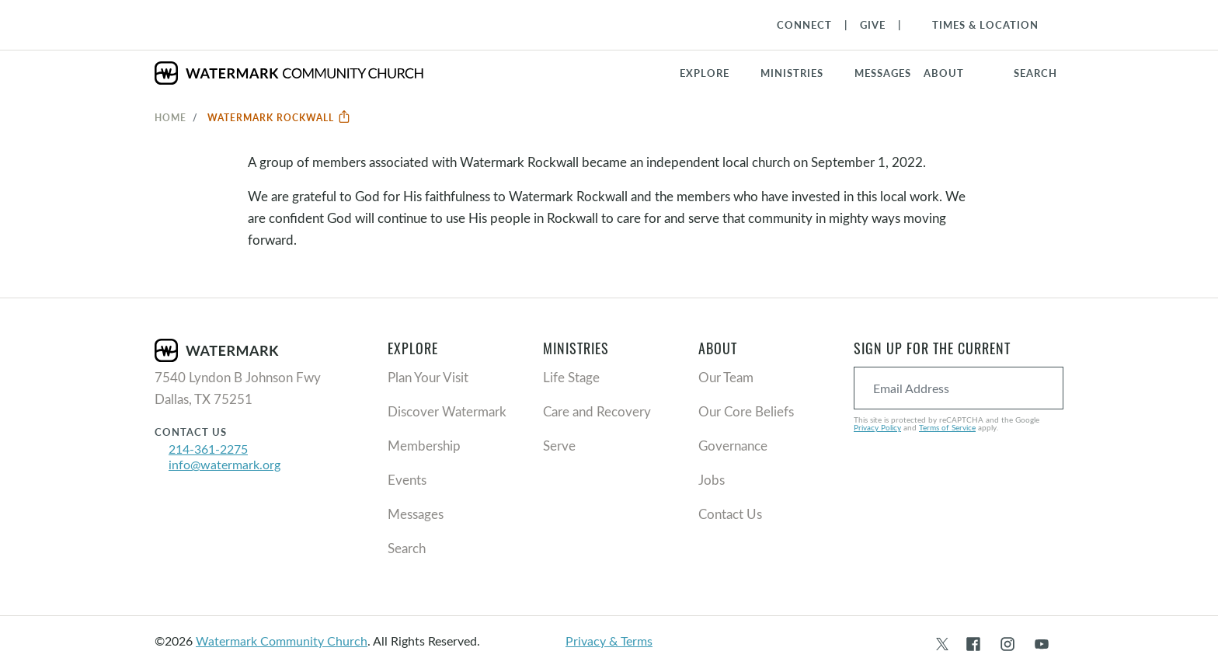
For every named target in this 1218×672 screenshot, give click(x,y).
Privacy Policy (877, 427)
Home (170, 117)
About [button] (944, 73)
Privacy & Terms (609, 640)
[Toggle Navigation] (977, 25)
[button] (801, 73)
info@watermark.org (224, 464)
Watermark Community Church (281, 640)
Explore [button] (704, 73)
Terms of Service (947, 427)
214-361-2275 (208, 448)
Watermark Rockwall (279, 117)
